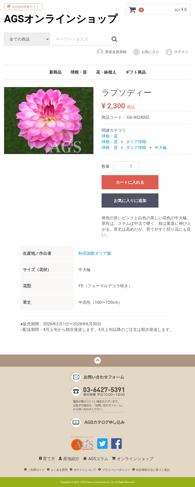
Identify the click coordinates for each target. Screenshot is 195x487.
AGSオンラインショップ (61, 19)
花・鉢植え (106, 72)
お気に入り (146, 52)
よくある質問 (57, 470)
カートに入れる (130, 182)
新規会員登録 (111, 52)
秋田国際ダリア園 (94, 253)
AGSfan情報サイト (23, 6)
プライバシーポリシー (114, 470)
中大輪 (161, 147)
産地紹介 (69, 458)
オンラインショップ (132, 458)
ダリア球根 (136, 141)
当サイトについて (83, 470)
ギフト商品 (135, 72)
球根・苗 (79, 72)
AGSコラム (95, 458)
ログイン (176, 52)
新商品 (55, 72)
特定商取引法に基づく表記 (151, 470)
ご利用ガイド (34, 470)
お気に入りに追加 (130, 200)
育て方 (47, 458)
